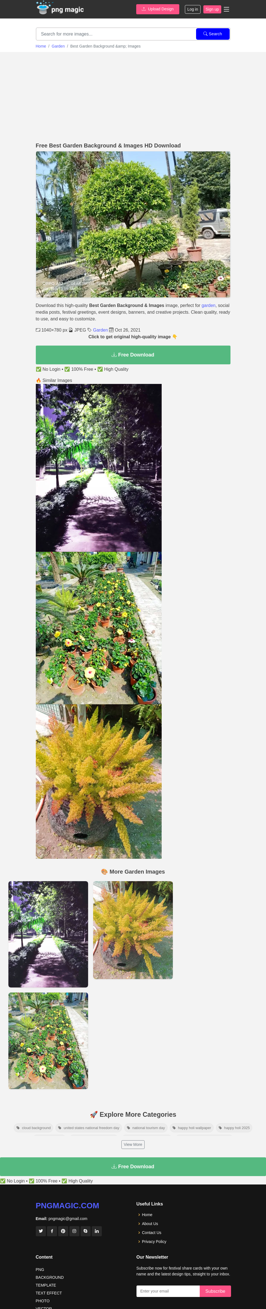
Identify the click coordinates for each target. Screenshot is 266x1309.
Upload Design (158, 9)
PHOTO (43, 1301)
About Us (150, 1224)
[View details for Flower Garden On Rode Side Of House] (48, 1041)
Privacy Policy (154, 1242)
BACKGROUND (50, 1277)
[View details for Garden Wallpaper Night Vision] (48, 934)
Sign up (212, 9)
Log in (192, 9)
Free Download (133, 355)
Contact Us (151, 1233)
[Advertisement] (133, 96)
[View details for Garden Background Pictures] (133, 930)
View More (133, 1144)
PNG (40, 1270)
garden (209, 305)
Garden (58, 46)
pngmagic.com (67, 1205)
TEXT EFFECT (49, 1293)
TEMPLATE (46, 1285)
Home (41, 46)
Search (212, 33)
